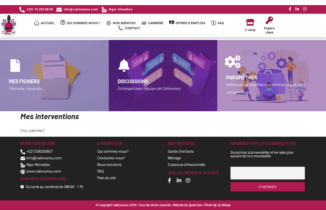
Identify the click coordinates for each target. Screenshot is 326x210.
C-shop (250, 30)
